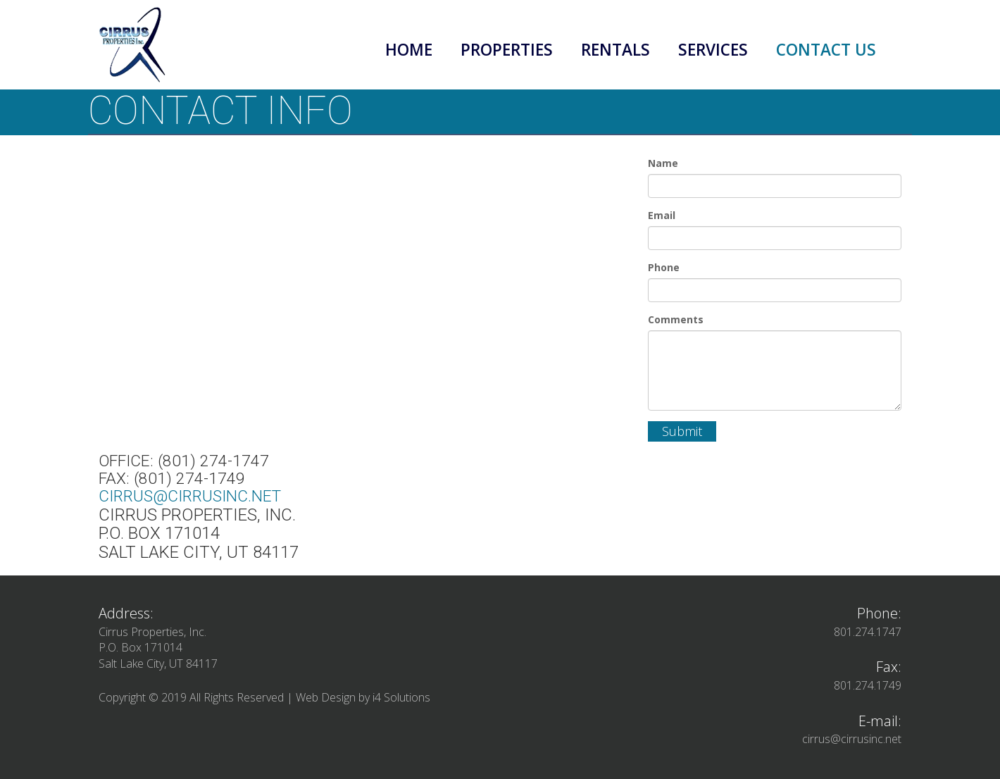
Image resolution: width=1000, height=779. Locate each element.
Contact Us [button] (826, 50)
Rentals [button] (615, 50)
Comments (676, 319)
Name (663, 163)
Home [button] (408, 50)
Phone (664, 267)
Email (661, 215)
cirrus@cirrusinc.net (190, 496)
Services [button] (713, 50)
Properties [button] (507, 50)
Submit (682, 431)
